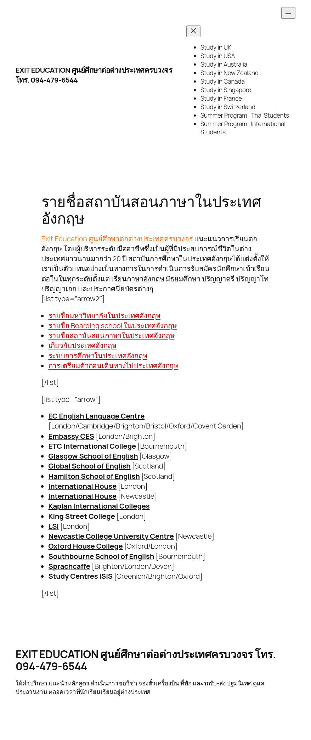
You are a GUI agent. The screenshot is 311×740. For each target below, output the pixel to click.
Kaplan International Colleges (99, 506)
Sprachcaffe (69, 566)
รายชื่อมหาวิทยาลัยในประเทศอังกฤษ (104, 315)
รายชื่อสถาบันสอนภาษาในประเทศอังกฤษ (112, 335)
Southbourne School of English (101, 556)
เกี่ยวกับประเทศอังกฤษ (83, 345)
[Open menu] (288, 13)
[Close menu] (193, 31)
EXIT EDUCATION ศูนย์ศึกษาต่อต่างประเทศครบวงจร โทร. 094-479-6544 (146, 660)
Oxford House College (86, 546)
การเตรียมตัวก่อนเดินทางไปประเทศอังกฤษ (114, 365)
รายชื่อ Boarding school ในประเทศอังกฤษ (113, 325)
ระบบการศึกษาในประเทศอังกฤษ (98, 355)
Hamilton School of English (94, 476)
